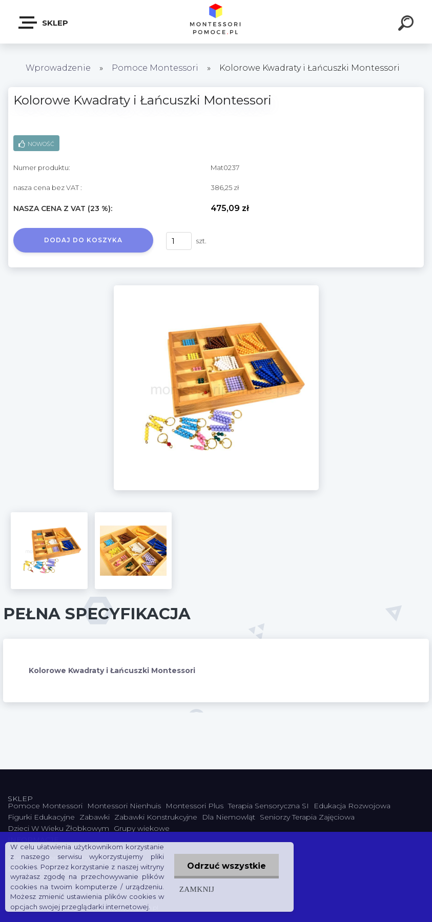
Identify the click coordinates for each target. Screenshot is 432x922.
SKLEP (43, 22)
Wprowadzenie (58, 68)
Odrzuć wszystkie (226, 866)
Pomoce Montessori (155, 68)
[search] (407, 24)
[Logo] (216, 21)
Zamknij (196, 889)
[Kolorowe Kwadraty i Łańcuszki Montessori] (216, 289)
